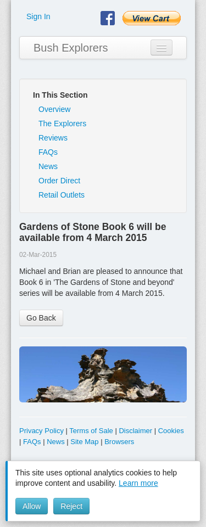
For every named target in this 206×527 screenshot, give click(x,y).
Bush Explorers (71, 48)
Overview (54, 109)
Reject (71, 506)
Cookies (171, 431)
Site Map (84, 442)
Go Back (41, 317)
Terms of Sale (91, 431)
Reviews (53, 137)
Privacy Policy (41, 431)
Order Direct (59, 180)
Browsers (119, 442)
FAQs (48, 152)
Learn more (138, 483)
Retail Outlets (61, 194)
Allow (32, 506)
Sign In (38, 16)
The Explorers (62, 123)
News (48, 166)
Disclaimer (135, 431)
